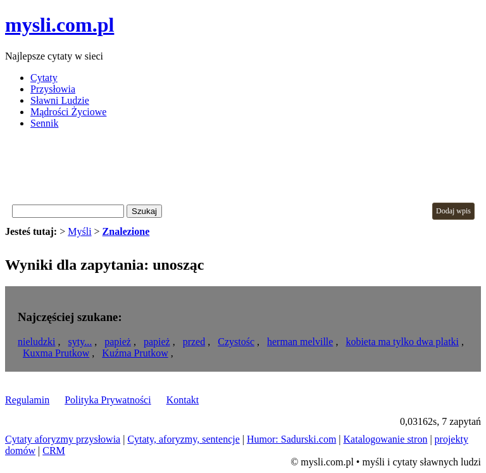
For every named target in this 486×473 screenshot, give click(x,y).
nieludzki (37, 341)
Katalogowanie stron (386, 439)
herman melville (300, 341)
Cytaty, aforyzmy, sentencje (183, 439)
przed (194, 341)
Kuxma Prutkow (56, 353)
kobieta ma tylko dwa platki (402, 341)
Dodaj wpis (453, 210)
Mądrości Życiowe (68, 111)
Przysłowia (52, 89)
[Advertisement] (235, 167)
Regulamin (27, 399)
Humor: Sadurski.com (291, 439)
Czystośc (236, 341)
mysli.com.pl (59, 24)
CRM (53, 450)
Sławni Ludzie (59, 100)
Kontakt (182, 399)
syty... (80, 341)
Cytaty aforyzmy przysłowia (62, 439)
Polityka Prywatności (108, 399)
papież (117, 341)
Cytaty (44, 77)
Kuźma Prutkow (135, 353)
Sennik (44, 123)
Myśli (79, 231)
